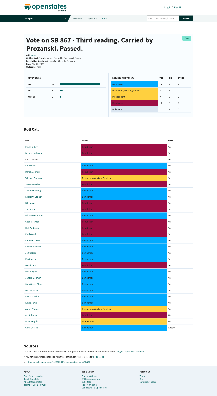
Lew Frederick (32, 296)
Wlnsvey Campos (33, 178)
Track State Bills (31, 378)
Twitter (143, 376)
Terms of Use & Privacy (35, 384)
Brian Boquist (32, 321)
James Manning (33, 190)
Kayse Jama (31, 302)
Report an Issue (89, 384)
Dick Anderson (32, 227)
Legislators (92, 18)
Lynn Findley (31, 146)
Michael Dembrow (34, 215)
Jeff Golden (30, 252)
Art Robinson (31, 315)
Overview (77, 18)
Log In (167, 7)
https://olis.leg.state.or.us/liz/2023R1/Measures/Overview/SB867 (58, 361)
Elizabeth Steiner (33, 196)
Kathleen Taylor (33, 240)
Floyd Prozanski (33, 246)
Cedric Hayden (32, 221)
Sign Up (177, 7)
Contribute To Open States (94, 387)
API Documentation (91, 378)
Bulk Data (86, 381)
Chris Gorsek (31, 327)
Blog (142, 378)
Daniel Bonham (32, 171)
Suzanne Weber (33, 184)
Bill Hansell (30, 202)
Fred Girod (30, 234)
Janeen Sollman (33, 277)
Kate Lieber (30, 165)
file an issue (98, 356)
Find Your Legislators (34, 376)
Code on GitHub (89, 376)
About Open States (33, 381)
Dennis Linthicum (33, 153)
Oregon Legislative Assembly (129, 351)
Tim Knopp (30, 209)
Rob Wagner (31, 271)
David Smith (31, 265)
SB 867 (34, 55)
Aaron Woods (32, 308)
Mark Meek (30, 259)
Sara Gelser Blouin (34, 284)
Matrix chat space (148, 381)
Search (186, 18)
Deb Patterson (32, 290)
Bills (104, 18)
